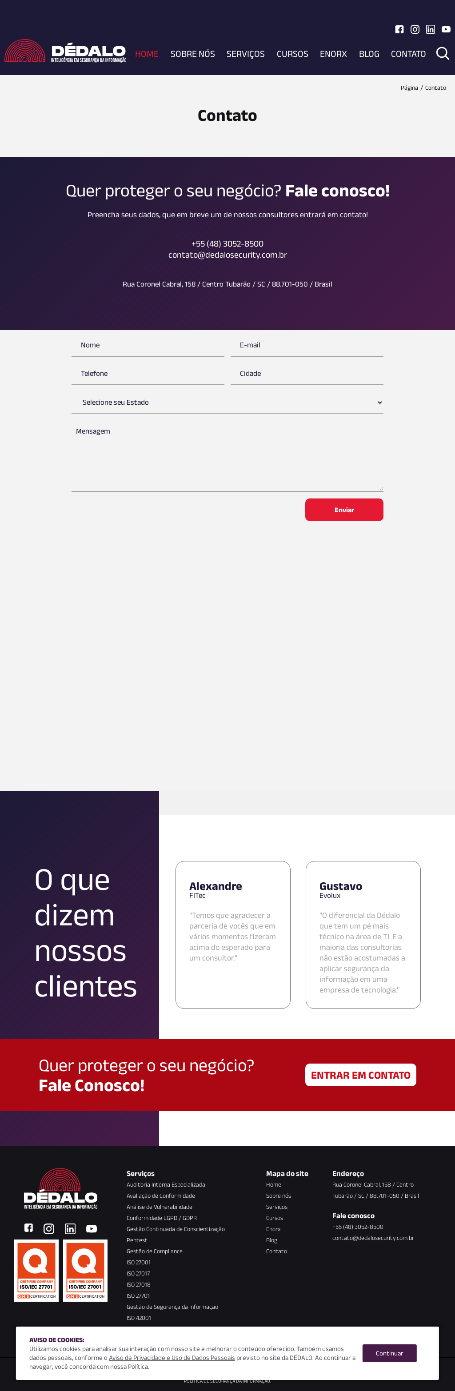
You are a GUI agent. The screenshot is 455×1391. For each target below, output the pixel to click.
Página (409, 87)
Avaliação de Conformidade (161, 1195)
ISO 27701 (138, 1295)
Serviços (246, 53)
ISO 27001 (139, 1262)
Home (147, 53)
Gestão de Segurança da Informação (172, 1306)
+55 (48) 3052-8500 (357, 1226)
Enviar (344, 510)
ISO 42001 (139, 1317)
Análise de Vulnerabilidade (159, 1206)
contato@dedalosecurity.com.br (373, 1237)
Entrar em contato (361, 1075)
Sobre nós (193, 53)
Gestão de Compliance (155, 1251)
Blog (369, 53)
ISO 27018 (139, 1284)
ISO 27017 (138, 1273)
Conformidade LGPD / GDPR (162, 1217)
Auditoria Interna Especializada (166, 1184)
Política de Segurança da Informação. (227, 1380)
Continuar (389, 1353)
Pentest (137, 1240)
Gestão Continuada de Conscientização (176, 1228)
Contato (408, 53)
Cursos (292, 53)
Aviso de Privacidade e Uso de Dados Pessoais (172, 1357)
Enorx (333, 53)
